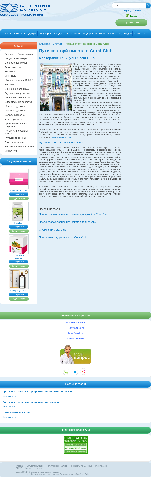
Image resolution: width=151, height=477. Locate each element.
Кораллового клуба (61, 137)
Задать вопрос (18, 198)
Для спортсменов (14, 142)
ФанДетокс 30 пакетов (19, 255)
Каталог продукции (25, 33)
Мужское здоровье (15, 110)
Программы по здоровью (82, 33)
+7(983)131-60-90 (132, 10)
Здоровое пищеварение (18, 93)
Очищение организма (17, 88)
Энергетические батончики (20, 146)
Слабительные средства (18, 101)
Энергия (9, 84)
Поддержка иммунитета (18, 97)
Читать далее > (9, 396)
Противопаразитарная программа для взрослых (67, 222)
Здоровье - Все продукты (19, 54)
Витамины (10, 71)
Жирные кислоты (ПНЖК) (19, 80)
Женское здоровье (15, 106)
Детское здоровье (15, 115)
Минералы (11, 75)
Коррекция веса (13, 119)
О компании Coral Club (52, 229)
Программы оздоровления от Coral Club (62, 237)
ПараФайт (19, 222)
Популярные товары (16, 58)
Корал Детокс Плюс (19, 189)
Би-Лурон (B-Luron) (19, 289)
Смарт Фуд (11, 150)
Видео (128, 33)
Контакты (139, 33)
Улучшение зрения (15, 137)
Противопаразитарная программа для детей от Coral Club (73, 214)
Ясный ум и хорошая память (16, 132)
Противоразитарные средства (16, 125)
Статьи (57, 43)
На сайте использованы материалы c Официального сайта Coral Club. (57, 474)
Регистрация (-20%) (110, 33)
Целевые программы (16, 62)
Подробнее (19, 194)
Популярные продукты (52, 33)
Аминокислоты (13, 67)
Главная (7, 33)
